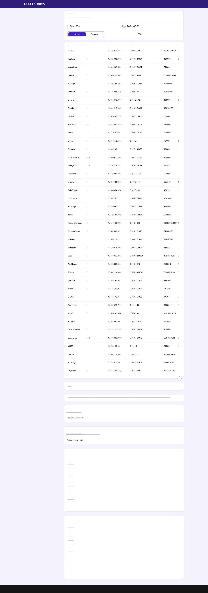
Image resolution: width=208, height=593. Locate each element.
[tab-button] (77, 34)
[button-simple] (75, 51)
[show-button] (179, 378)
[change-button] (123, 26)
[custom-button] (95, 26)
